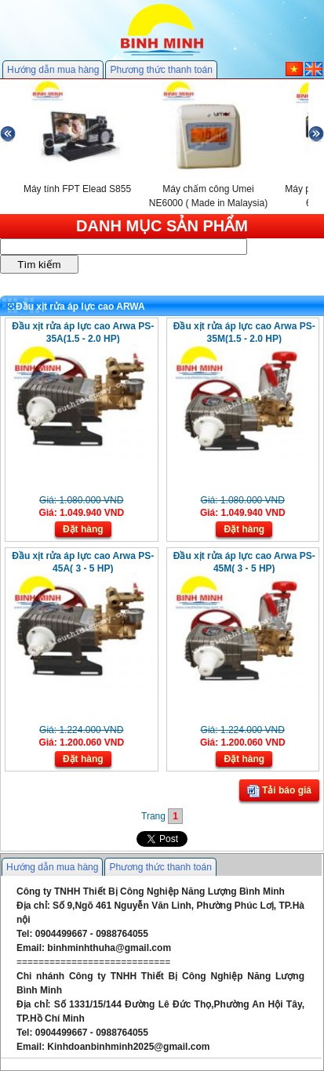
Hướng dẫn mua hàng (53, 69)
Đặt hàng (83, 529)
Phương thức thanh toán (161, 69)
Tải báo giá (279, 791)
